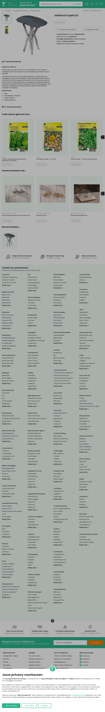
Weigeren (44, 706)
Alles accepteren (11, 706)
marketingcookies (78, 695)
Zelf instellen (29, 706)
